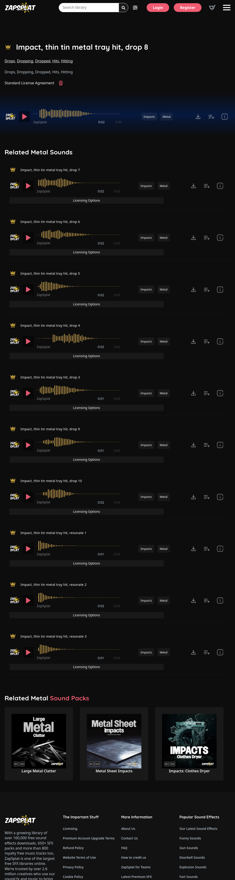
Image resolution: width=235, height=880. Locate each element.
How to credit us (133, 775)
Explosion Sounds (192, 785)
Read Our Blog (132, 823)
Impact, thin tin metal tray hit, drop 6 (52, 214)
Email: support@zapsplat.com (24, 814)
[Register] (187, 7)
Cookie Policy (73, 794)
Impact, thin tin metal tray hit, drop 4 (52, 301)
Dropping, (25, 60)
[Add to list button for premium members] (211, 116)
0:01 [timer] (101, 367)
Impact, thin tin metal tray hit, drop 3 (52, 345)
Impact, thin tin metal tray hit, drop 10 (53, 432)
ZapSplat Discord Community (143, 813)
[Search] (123, 7)
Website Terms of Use (79, 775)
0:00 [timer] (118, 122)
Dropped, (43, 60)
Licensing (70, 746)
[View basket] (212, 7)
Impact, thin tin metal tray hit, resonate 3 (56, 563)
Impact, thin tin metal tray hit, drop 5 (52, 257)
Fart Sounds (188, 794)
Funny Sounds (190, 756)
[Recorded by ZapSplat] (10, 116)
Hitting (67, 60)
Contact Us (129, 756)
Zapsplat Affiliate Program (141, 833)
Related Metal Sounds (39, 152)
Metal (167, 117)
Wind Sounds (189, 852)
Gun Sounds (188, 765)
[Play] (24, 116)
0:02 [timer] (101, 122)
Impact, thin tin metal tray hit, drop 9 (52, 388)
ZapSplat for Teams (136, 785)
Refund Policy (73, 765)
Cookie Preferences (77, 804)
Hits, (56, 60)
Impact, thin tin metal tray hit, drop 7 (52, 170)
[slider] (77, 113)
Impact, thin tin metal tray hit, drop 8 (82, 47)
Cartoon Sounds (191, 842)
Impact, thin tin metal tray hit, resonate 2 (56, 519)
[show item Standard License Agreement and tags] (224, 116)
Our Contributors (134, 804)
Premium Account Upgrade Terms (88, 756)
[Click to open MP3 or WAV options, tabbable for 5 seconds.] (198, 116)
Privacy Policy (73, 785)
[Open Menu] (226, 7)
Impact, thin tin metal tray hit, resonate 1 (56, 476)
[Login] (158, 7)
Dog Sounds (188, 804)
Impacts (149, 117)
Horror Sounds (190, 813)
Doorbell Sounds (192, 775)
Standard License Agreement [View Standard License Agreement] (29, 82)
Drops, (10, 60)
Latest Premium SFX (136, 794)
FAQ (124, 765)
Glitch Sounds (190, 833)
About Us (128, 746)
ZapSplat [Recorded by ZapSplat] (40, 122)
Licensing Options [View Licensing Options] (210, 171)
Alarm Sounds (190, 823)
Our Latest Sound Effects (198, 746)
